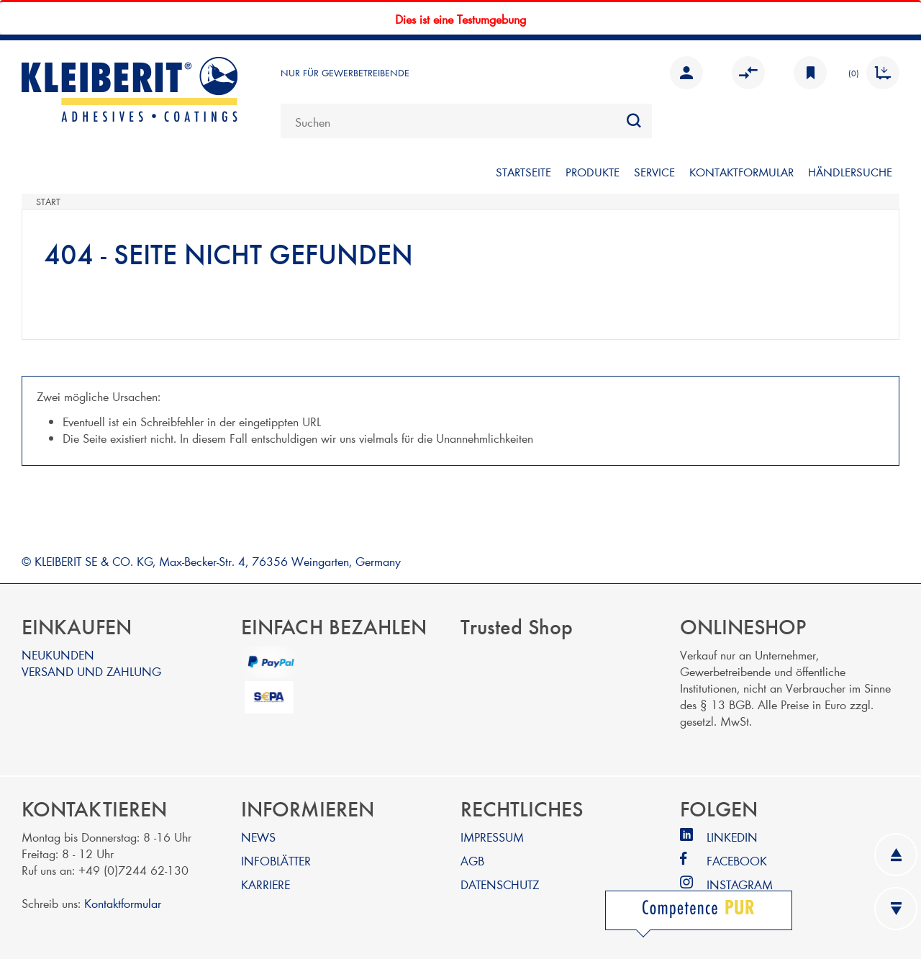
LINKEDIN (732, 836)
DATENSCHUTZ (499, 883)
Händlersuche (850, 171)
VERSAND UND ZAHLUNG (91, 670)
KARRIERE (265, 883)
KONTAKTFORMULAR (741, 171)
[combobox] (466, 121)
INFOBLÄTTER (276, 860)
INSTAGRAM (740, 883)
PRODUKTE (593, 171)
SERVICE (654, 171)
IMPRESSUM (492, 836)
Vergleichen (748, 72)
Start (48, 201)
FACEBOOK (737, 860)
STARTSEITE (523, 171)
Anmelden (686, 72)
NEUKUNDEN (58, 654)
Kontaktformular (122, 902)
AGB (472, 860)
